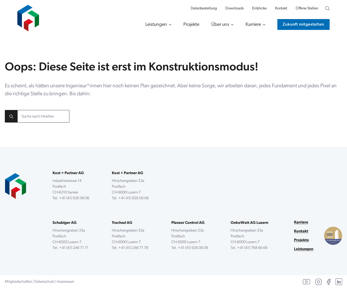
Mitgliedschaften (18, 282)
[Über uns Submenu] (231, 24)
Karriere (253, 24)
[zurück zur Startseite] (15, 186)
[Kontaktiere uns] (303, 24)
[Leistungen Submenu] (169, 24)
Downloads (234, 8)
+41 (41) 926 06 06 (74, 198)
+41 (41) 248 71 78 (133, 248)
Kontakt (281, 8)
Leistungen (156, 24)
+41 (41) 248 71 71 (73, 248)
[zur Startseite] (28, 15)
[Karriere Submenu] (263, 24)
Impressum (65, 282)
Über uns (220, 24)
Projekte (191, 24)
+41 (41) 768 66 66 (252, 248)
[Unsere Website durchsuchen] (327, 8)
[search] (11, 116)
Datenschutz (44, 282)
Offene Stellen (307, 8)
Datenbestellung (204, 8)
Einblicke (259, 8)
